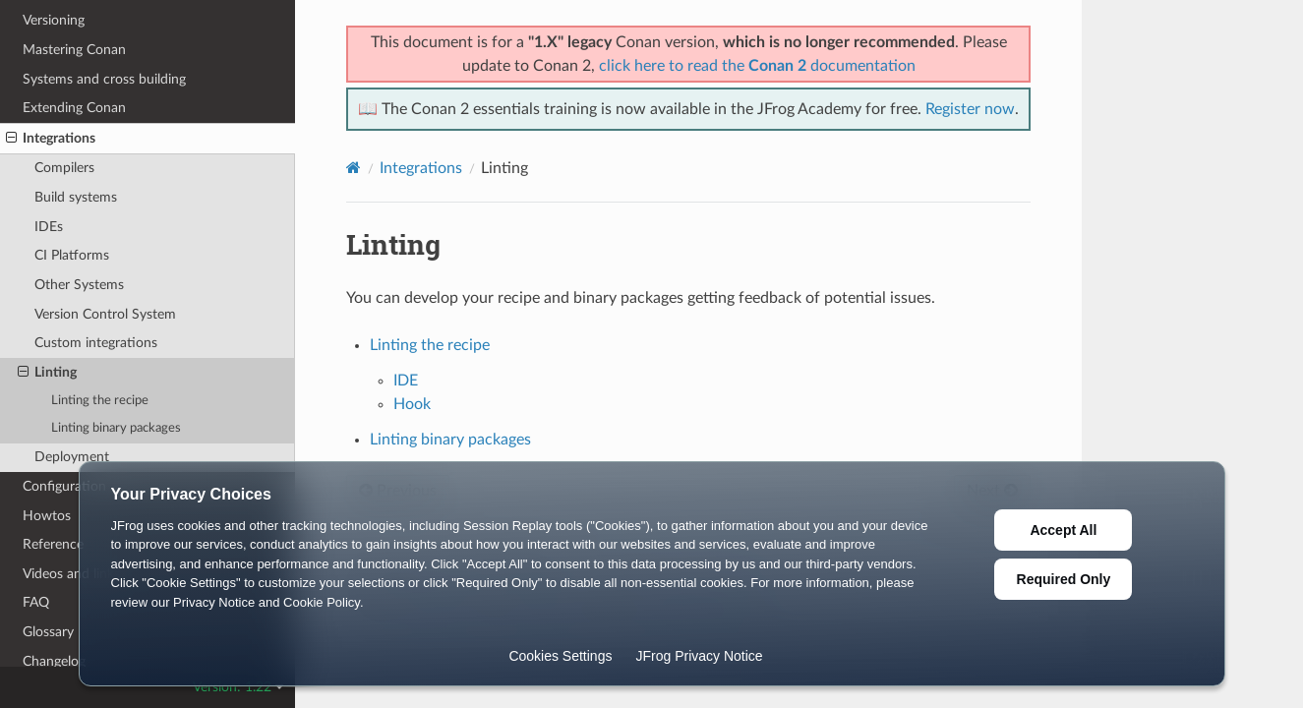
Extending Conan (74, 107)
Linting (47, 373)
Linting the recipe (99, 400)
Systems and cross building (104, 79)
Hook (412, 404)
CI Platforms (71, 255)
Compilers (64, 167)
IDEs (48, 226)
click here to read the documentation (757, 66)
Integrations (50, 139)
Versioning (54, 20)
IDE (405, 380)
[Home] (353, 167)
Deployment (71, 456)
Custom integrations (95, 342)
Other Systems (79, 284)
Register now (970, 109)
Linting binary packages (116, 428)
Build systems (75, 197)
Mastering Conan (74, 49)
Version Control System (105, 314)
